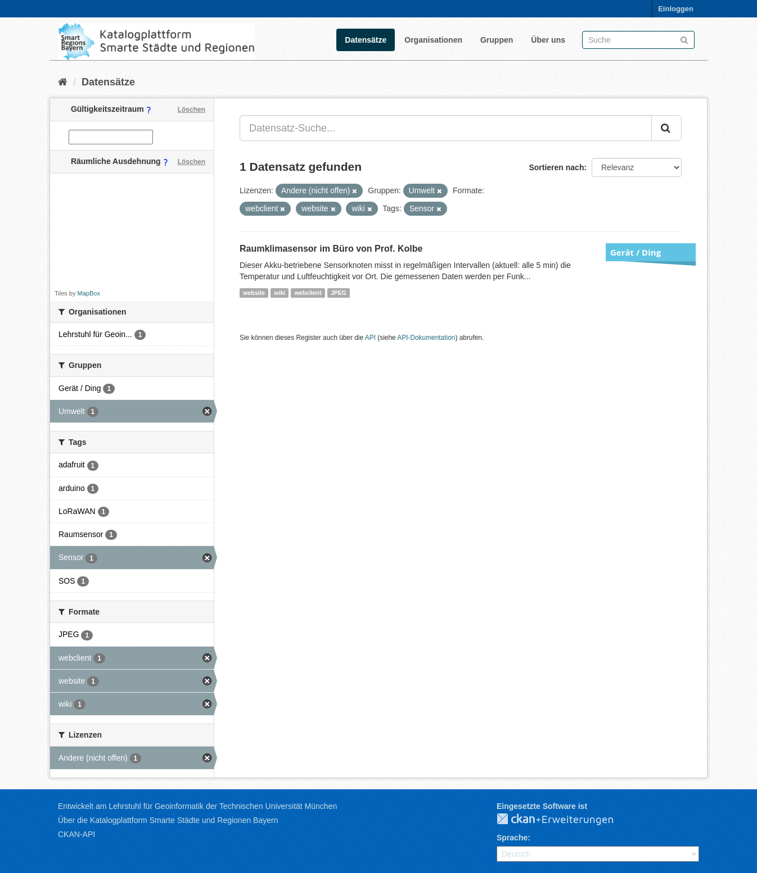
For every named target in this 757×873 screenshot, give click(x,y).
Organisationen (433, 39)
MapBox (89, 293)
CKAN (564, 819)
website (254, 292)
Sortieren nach (556, 167)
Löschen (191, 109)
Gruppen (496, 39)
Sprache (512, 837)
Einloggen (675, 8)
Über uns (548, 39)
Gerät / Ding (635, 252)
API (370, 338)
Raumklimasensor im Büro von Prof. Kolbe (331, 248)
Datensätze (365, 39)
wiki (279, 292)
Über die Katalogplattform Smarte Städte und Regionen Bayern (168, 820)
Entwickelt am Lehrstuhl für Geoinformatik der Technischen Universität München (197, 806)
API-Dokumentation (426, 338)
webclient (308, 292)
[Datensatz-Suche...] (446, 128)
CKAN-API (76, 834)
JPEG (338, 292)
